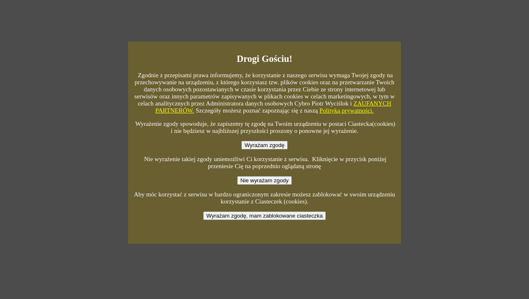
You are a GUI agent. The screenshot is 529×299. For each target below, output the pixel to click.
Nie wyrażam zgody (264, 180)
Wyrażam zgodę (264, 145)
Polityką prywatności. (346, 110)
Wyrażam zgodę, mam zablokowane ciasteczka (264, 216)
